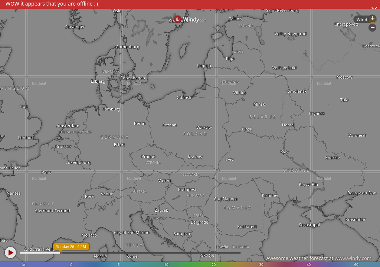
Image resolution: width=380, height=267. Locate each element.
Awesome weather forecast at (318, 258)
